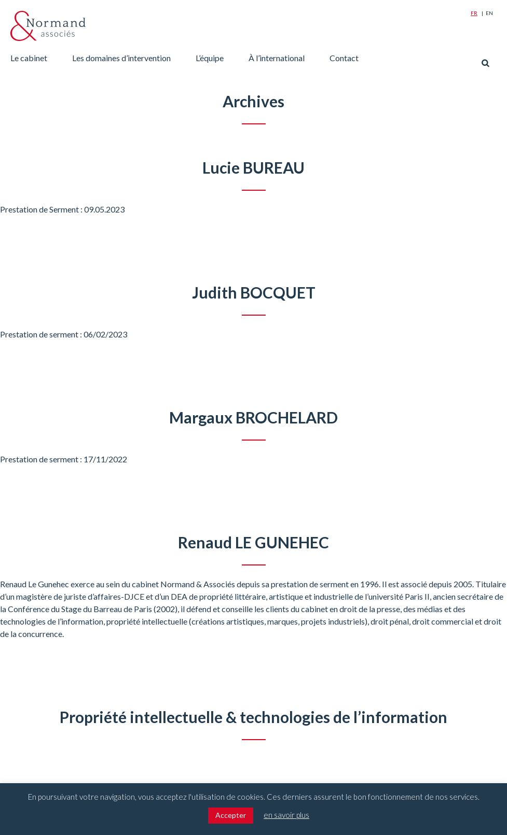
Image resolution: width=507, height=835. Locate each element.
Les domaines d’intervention (121, 58)
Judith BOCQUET (254, 292)
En (489, 13)
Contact (344, 58)
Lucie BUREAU (253, 167)
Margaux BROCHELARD (253, 417)
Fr (474, 13)
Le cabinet (28, 58)
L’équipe (210, 58)
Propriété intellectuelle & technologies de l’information (253, 716)
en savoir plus (286, 814)
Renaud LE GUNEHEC (253, 542)
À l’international (277, 58)
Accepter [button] (230, 815)
